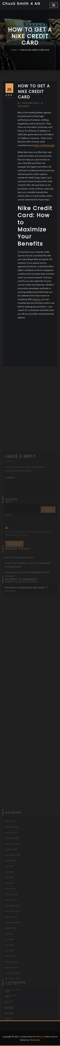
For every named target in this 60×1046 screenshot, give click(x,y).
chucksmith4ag (28, 103)
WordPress (37, 1036)
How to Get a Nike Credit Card (34, 49)
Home (14, 49)
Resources (24, 106)
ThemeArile (34, 1040)
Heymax (36, 299)
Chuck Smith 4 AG (21, 3)
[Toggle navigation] (54, 5)
